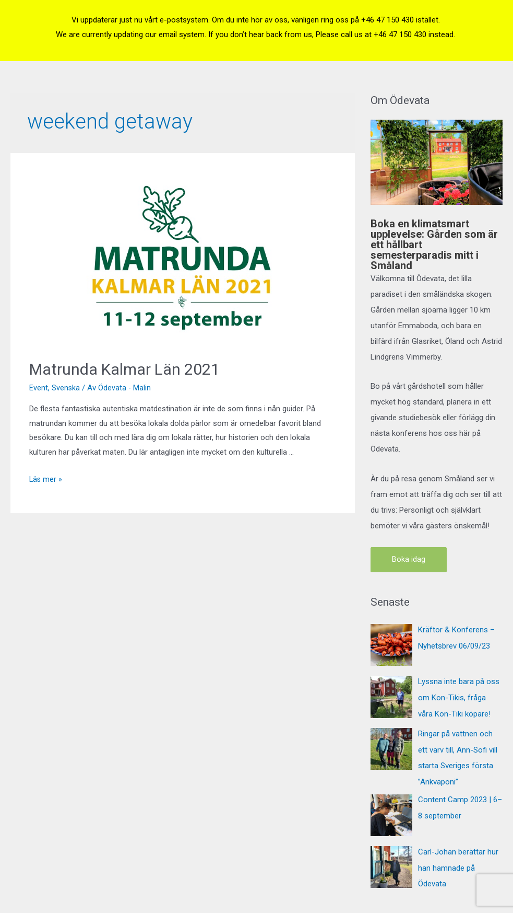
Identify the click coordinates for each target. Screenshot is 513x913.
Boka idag (408, 559)
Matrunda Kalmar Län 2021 (124, 369)
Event (38, 387)
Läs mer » (46, 479)
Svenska (66, 387)
